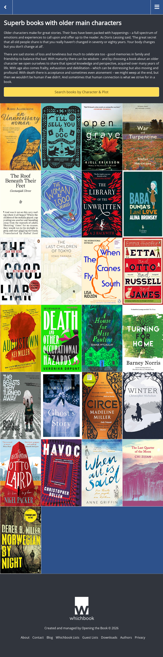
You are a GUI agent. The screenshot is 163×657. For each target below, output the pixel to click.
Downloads (109, 637)
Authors (126, 637)
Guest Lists (90, 637)
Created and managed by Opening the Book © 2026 (81, 628)
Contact (38, 637)
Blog (50, 637)
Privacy (140, 637)
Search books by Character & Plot (81, 92)
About (25, 637)
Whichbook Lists (67, 637)
